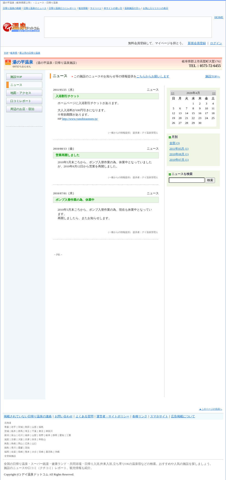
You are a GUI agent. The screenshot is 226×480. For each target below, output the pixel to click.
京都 (13, 439)
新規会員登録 (197, 43)
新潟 (6, 435)
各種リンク (139, 416)
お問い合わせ (64, 416)
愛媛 (20, 447)
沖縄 (57, 452)
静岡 (55, 435)
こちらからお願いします (152, 76)
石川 (20, 435)
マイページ (96, 8)
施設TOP (15, 77)
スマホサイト (159, 416)
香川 (13, 447)
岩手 (13, 427)
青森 (6, 427)
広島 (27, 443)
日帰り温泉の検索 (12, 8)
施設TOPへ (212, 76)
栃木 (13, 431)
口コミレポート (20, 101)
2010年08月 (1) (179, 154)
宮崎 (41, 452)
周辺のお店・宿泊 (21, 109)
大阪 (20, 439)
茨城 (6, 431)
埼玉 (27, 431)
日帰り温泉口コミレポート (62, 8)
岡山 (20, 443)
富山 (13, 435)
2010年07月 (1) (179, 159)
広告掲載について (183, 416)
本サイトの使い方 (113, 8)
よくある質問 (84, 416)
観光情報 (83, 8)
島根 (13, 443)
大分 (34, 452)
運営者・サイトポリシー (112, 416)
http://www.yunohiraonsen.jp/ (80, 118)
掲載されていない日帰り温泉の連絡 (28, 416)
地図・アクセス (20, 93)
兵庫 (27, 439)
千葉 (34, 431)
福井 (27, 435)
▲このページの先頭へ (210, 409)
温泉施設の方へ (132, 8)
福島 (41, 427)
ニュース (15, 85)
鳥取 (6, 443)
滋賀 (6, 439)
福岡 (6, 452)
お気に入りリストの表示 (155, 8)
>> (214, 93)
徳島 (6, 447)
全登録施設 (10, 456)
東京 (41, 431)
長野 (41, 435)
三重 (68, 435)
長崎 (20, 452)
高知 (27, 447)
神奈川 (49, 431)
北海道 (7, 423)
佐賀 (13, 452)
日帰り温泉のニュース (34, 8)
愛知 (61, 435)
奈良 (34, 439)
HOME (219, 17)
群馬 (20, 431)
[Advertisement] (24, 199)
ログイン (216, 43)
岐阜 (48, 435)
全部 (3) (175, 143)
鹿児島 (49, 452)
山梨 (34, 435)
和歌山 (42, 439)
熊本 (27, 452)
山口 (34, 443)
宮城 (20, 427)
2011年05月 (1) (179, 148)
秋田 (27, 427)
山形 (34, 427)
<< (172, 93)
